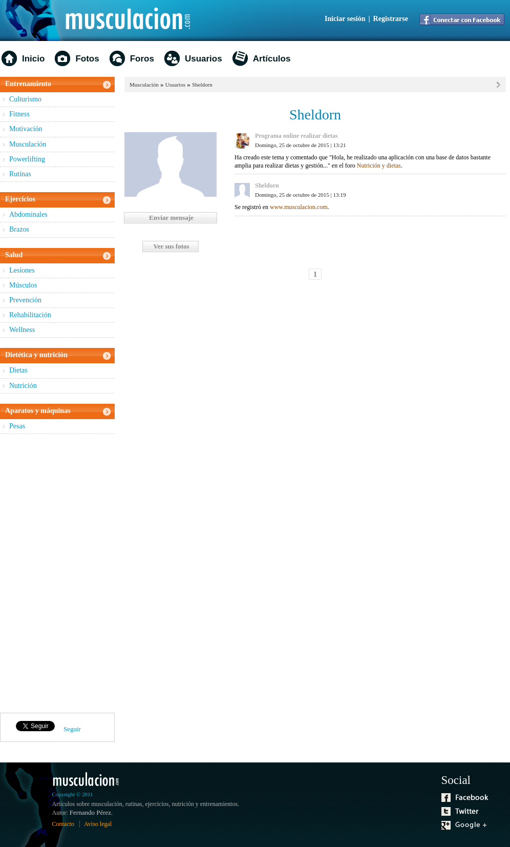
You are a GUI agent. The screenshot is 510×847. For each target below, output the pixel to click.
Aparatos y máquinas (38, 411)
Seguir (72, 729)
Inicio (33, 58)
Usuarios (203, 58)
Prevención (25, 300)
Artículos (272, 58)
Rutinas (20, 174)
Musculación (27, 144)
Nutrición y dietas (379, 165)
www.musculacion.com (299, 207)
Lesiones (22, 270)
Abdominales (28, 214)
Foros (142, 58)
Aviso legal (98, 824)
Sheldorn (202, 84)
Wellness (22, 330)
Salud (14, 255)
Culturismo (25, 99)
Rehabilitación (30, 315)
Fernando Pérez (90, 812)
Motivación (25, 129)
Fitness (19, 114)
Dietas (18, 370)
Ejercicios (20, 199)
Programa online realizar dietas (296, 135)
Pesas (17, 426)
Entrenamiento (28, 84)
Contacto (63, 824)
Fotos (87, 58)
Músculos (23, 285)
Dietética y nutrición (36, 355)
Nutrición (23, 385)
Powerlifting (27, 159)
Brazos (19, 229)
